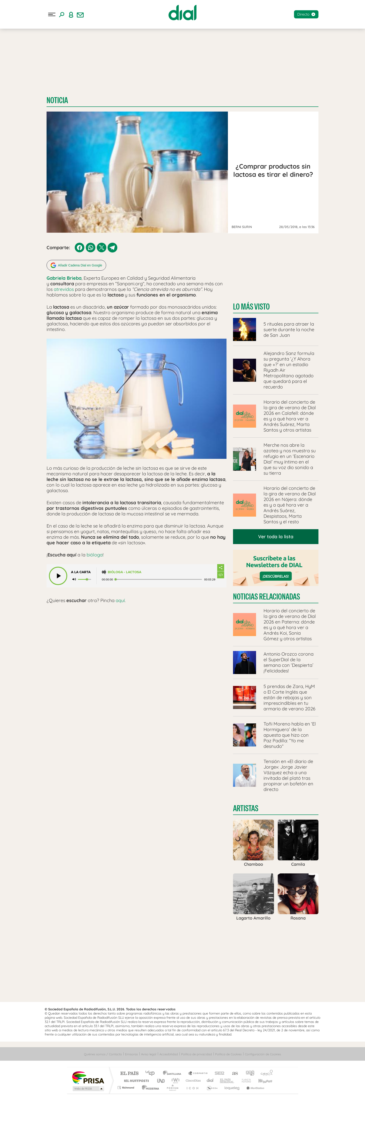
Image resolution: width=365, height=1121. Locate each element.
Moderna (149, 1087)
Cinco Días (192, 1080)
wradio (175, 1080)
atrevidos (64, 288)
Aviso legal (148, 1053)
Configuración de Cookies (263, 1053)
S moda (211, 1087)
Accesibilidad (168, 1053)
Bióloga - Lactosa (124, 571)
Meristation (254, 1087)
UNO (161, 1080)
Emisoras (131, 1053)
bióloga (95, 554)
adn (248, 1073)
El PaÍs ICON (192, 1087)
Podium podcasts (172, 1087)
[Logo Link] (182, 12)
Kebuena (261, 1080)
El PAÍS (129, 1073)
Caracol (265, 1073)
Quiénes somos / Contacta (103, 1053)
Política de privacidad (196, 1053)
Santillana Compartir (198, 1073)
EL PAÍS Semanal (227, 1080)
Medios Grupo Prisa (88, 1087)
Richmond (126, 1087)
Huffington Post (135, 1080)
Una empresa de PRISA (88, 1076)
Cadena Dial (210, 1080)
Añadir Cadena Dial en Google (80, 264)
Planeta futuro (244, 1080)
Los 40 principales (151, 1073)
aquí (120, 599)
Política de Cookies (228, 1053)
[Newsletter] (80, 14)
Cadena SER (218, 1073)
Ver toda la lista (275, 536)
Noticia (57, 100)
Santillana (173, 1073)
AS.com (232, 1073)
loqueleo (232, 1087)
